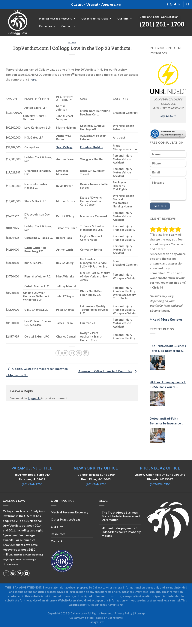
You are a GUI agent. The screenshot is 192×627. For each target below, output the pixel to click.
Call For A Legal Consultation (159, 16)
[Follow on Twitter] (20, 573)
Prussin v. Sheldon (91, 147)
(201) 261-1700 (32, 484)
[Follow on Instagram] (13, 573)
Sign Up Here (168, 116)
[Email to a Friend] (72, 353)
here (33, 79)
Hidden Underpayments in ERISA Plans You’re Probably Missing (168, 384)
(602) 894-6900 (160, 484)
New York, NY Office (96, 468)
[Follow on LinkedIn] (26, 573)
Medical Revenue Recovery (57, 18)
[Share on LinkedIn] (86, 353)
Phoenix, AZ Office (160, 468)
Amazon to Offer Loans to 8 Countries (108, 371)
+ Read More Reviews (166, 319)
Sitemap (139, 613)
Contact (68, 26)
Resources (47, 26)
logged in (34, 398)
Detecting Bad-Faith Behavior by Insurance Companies (165, 421)
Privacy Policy (124, 613)
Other (72, 42)
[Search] (187, 4)
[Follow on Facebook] (6, 573)
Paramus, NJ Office (31, 468)
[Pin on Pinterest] (79, 353)
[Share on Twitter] (65, 353)
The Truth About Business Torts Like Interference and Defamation (168, 348)
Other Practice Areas (96, 18)
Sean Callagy (64, 147)
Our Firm (124, 18)
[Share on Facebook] (59, 353)
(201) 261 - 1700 (162, 23)
